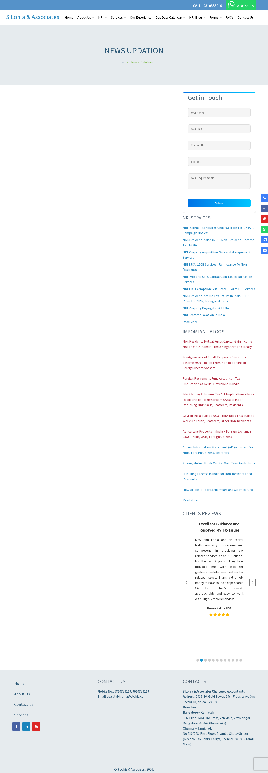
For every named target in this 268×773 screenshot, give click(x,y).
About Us (84, 17)
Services (117, 17)
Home (69, 17)
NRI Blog (195, 17)
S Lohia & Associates (32, 17)
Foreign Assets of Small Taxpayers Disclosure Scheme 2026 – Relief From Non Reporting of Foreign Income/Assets (214, 362)
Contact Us (246, 17)
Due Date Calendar (169, 17)
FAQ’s (229, 17)
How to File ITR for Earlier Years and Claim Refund (218, 490)
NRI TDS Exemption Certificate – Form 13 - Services (219, 289)
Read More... (191, 322)
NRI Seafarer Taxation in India (204, 315)
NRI (101, 17)
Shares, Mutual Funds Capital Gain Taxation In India (219, 463)
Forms (213, 17)
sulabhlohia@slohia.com (128, 696)
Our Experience (140, 17)
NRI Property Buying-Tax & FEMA (206, 308)
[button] (197, 660)
